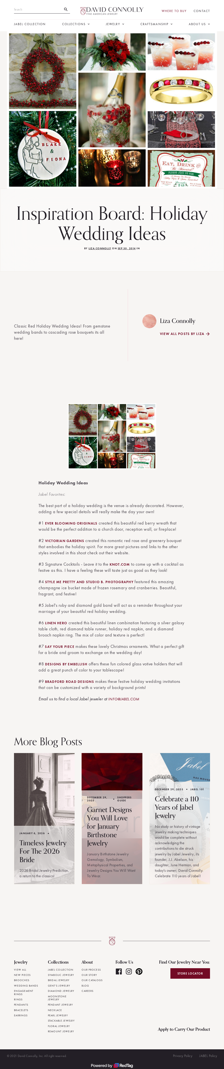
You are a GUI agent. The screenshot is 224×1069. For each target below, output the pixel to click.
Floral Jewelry (59, 1026)
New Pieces (22, 975)
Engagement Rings (23, 992)
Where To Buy (174, 11)
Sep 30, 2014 (127, 248)
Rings (18, 999)
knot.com (120, 564)
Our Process (91, 969)
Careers (87, 990)
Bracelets (21, 1010)
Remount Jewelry (61, 1031)
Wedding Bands (26, 985)
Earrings (21, 1015)
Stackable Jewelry (61, 1020)
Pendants (21, 1004)
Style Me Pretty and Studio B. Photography (89, 582)
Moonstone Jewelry (57, 998)
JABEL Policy (208, 1055)
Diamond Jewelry (61, 990)
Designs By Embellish (66, 664)
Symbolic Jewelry (61, 975)
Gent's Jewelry (59, 985)
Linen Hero (56, 623)
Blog (85, 985)
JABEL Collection (30, 24)
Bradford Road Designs (69, 681)
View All (20, 969)
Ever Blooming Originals (71, 523)
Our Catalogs (92, 980)
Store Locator (190, 973)
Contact (202, 11)
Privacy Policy (182, 1055)
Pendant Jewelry (60, 1004)
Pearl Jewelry (58, 1015)
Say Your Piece (59, 646)
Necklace (55, 1010)
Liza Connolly (100, 248)
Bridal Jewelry (59, 980)
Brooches (21, 980)
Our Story (89, 975)
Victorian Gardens (64, 541)
